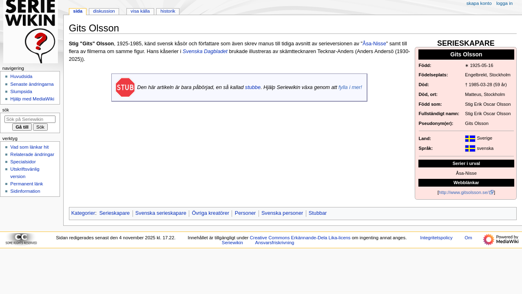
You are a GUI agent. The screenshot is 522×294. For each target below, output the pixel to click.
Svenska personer (282, 213)
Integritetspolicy (436, 237)
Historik (168, 11)
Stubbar (318, 213)
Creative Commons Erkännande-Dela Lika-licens (300, 237)
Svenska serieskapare (160, 213)
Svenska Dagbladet (205, 51)
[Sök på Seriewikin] (29, 119)
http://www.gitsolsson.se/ (464, 192)
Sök (5, 109)
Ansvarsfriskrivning (274, 242)
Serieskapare (114, 213)
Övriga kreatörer (210, 213)
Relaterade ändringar (32, 154)
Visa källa (140, 11)
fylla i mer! (350, 87)
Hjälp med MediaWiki (32, 98)
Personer (245, 213)
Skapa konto (479, 3)
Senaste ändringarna (31, 84)
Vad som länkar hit (29, 147)
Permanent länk (26, 183)
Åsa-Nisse (374, 44)
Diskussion (104, 11)
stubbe (253, 87)
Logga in (504, 3)
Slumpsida (21, 91)
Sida (77, 11)
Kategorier (83, 213)
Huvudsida (21, 76)
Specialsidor (22, 161)
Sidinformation (25, 191)
